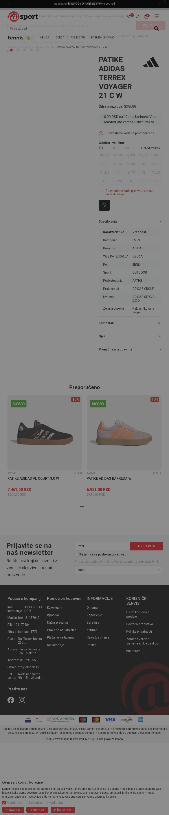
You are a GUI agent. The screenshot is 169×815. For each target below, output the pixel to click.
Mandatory (14, 802)
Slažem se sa (102, 554)
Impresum (133, 651)
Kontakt (92, 630)
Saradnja (93, 622)
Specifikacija (130, 222)
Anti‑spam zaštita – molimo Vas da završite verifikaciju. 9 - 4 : (116, 561)
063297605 (28, 660)
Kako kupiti (54, 607)
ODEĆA (59, 37)
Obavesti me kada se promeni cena (129, 133)
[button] (138, 16)
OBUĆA (44, 37)
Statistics (35, 802)
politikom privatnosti (112, 554)
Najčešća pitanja (98, 637)
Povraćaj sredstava (139, 624)
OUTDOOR (139, 272)
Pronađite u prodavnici (130, 349)
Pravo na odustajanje (61, 630)
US (114, 148)
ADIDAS (137, 248)
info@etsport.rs (28, 667)
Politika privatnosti (139, 631)
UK (127, 148)
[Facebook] (10, 700)
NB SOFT (93, 739)
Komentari (130, 323)
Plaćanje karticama (60, 637)
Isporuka (53, 615)
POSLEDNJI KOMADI (103, 37)
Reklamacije (55, 645)
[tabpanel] (44, 446)
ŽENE (136, 264)
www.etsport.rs (64, 739)
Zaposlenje (94, 615)
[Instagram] (22, 700)
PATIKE (50, 46)
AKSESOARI (78, 37)
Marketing (56, 802)
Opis (130, 336)
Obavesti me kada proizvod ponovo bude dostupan (129, 192)
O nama (92, 607)
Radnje (91, 645)
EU (101, 148)
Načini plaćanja (57, 622)
